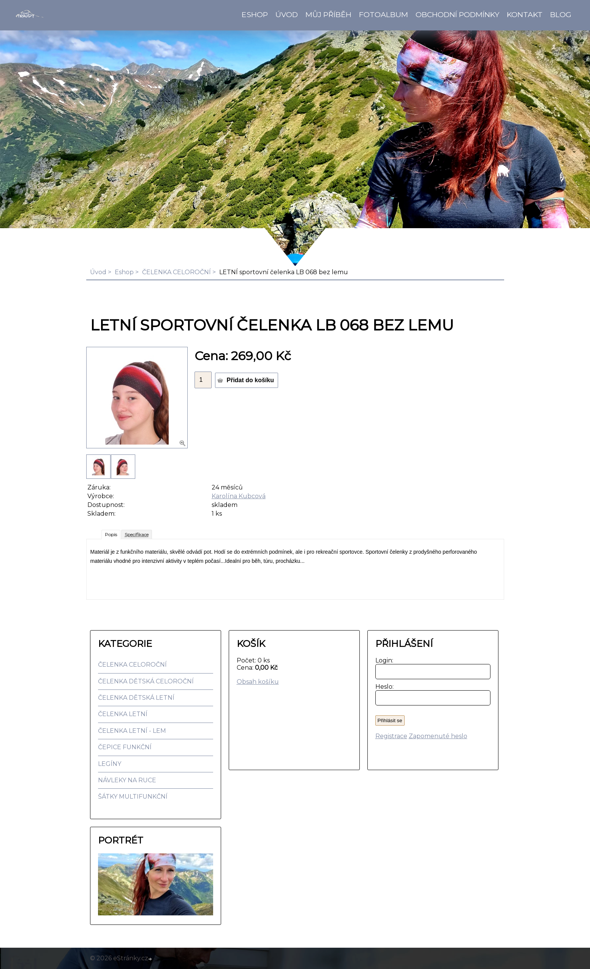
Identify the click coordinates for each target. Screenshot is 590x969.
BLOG (560, 14)
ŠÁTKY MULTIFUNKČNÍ (133, 796)
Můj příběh (328, 14)
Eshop (255, 14)
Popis (111, 534)
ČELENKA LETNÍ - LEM (132, 730)
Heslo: (382, 686)
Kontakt (525, 14)
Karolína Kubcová (239, 496)
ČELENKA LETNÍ (122, 714)
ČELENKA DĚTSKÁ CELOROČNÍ (146, 681)
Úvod (286, 14)
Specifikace (137, 534)
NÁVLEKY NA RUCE (127, 780)
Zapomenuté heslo (438, 736)
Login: (382, 660)
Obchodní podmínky (457, 14)
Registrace (391, 736)
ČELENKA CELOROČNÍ (176, 272)
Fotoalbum (383, 14)
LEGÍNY (109, 763)
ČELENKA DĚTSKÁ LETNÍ (136, 697)
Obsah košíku (258, 681)
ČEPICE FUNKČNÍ (125, 747)
